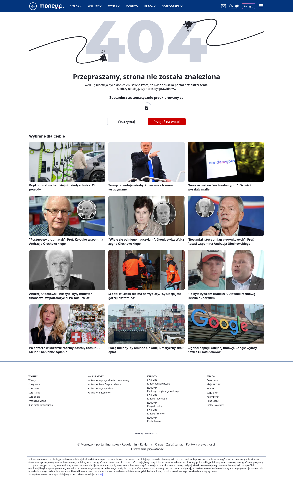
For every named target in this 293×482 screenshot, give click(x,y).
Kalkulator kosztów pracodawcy (104, 384)
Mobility (132, 6)
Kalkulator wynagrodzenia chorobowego (109, 380)
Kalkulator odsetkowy (99, 392)
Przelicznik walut (37, 400)
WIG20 (210, 388)
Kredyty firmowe (156, 413)
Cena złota (212, 380)
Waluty (93, 6)
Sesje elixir (212, 392)
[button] (261, 6)
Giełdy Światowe (215, 405)
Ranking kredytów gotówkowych (164, 391)
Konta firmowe (155, 421)
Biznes (112, 6)
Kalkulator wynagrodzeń (100, 388)
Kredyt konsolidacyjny (158, 383)
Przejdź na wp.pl (167, 121)
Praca (148, 6)
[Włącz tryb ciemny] (234, 6)
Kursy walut (34, 384)
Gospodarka (171, 6)
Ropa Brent (212, 400)
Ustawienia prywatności (146, 449)
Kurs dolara (34, 396)
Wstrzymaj (126, 121)
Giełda (74, 6)
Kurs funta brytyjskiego (40, 405)
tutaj (100, 474)
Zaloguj (248, 6)
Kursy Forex (213, 396)
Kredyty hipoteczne (157, 398)
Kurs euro (33, 388)
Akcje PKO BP (214, 384)
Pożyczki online (155, 406)
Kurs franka (34, 392)
